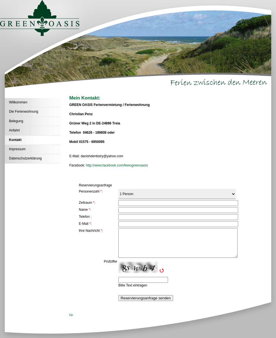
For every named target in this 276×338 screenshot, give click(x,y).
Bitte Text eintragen (132, 285)
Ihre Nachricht (89, 231)
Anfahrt (14, 130)
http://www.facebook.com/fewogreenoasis (117, 165)
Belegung (16, 121)
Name (83, 210)
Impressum (17, 149)
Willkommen (18, 102)
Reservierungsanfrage (95, 185)
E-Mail (83, 224)
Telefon (84, 217)
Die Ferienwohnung (23, 112)
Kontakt (15, 140)
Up (71, 314)
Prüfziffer (110, 261)
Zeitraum (85, 203)
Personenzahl (89, 191)
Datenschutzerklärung (25, 158)
